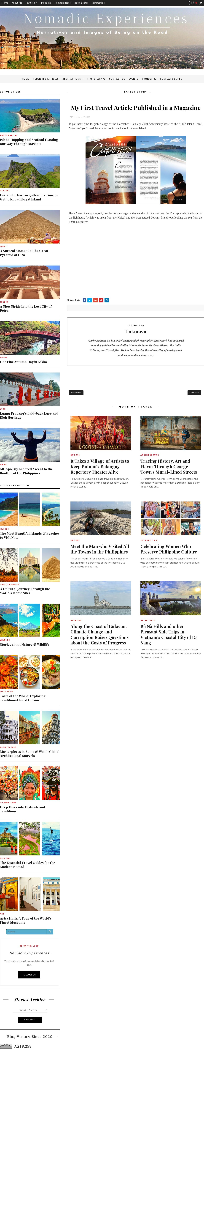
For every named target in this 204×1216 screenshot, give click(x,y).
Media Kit (46, 2)
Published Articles (46, 78)
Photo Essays (96, 78)
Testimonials (98, 2)
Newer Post (76, 393)
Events (133, 78)
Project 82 (149, 78)
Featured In (31, 2)
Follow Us (29, 975)
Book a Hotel (81, 2)
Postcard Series (171, 78)
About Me (17, 2)
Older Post (194, 393)
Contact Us (117, 78)
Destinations (71, 78)
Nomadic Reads (62, 2)
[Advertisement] (135, 275)
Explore (29, 1019)
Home (5, 2)
